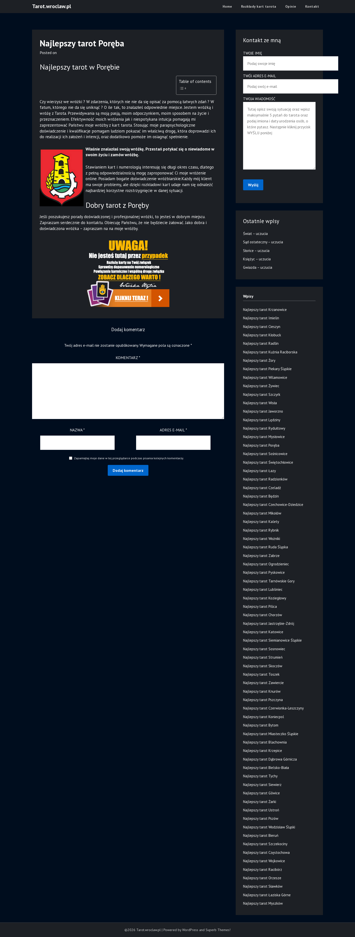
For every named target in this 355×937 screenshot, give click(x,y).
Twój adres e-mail (279, 81)
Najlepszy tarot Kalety (261, 521)
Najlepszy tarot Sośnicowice (265, 453)
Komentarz (128, 357)
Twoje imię (279, 58)
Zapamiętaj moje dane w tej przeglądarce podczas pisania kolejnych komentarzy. (129, 458)
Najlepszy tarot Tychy (260, 776)
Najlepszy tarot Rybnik (261, 530)
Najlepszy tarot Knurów (262, 691)
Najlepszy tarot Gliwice (261, 793)
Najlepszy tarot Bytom (260, 725)
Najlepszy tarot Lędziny (261, 420)
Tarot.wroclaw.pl (51, 6)
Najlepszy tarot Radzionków (265, 479)
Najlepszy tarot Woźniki (261, 538)
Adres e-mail (173, 429)
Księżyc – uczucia (257, 259)
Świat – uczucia (255, 233)
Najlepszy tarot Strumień (263, 657)
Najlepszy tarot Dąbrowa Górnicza (270, 759)
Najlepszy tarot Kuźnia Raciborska (270, 352)
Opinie (290, 6)
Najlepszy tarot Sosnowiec (264, 649)
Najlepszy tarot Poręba (261, 445)
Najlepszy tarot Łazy (259, 470)
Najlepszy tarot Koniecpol (263, 716)
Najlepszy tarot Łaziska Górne (267, 895)
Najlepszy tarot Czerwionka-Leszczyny (273, 708)
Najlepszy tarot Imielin (261, 318)
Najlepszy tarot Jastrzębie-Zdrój (268, 623)
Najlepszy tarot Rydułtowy (264, 428)
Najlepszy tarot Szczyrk (261, 394)
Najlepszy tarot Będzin (261, 496)
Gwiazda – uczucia (257, 267)
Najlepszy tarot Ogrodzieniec (266, 564)
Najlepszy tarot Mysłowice (264, 436)
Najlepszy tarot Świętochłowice (268, 462)
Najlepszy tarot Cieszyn (261, 326)
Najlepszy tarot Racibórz (262, 869)
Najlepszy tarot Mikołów (262, 513)
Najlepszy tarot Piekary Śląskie (267, 368)
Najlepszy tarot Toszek (261, 674)
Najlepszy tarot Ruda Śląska (265, 547)
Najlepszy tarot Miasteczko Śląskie (270, 733)
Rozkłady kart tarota (258, 6)
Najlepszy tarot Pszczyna (263, 699)
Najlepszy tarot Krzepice (262, 750)
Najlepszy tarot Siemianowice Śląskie (272, 640)
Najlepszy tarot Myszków (263, 903)
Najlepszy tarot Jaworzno (263, 411)
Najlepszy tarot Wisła (260, 403)
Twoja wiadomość (279, 133)
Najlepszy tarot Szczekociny (265, 843)
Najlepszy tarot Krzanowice (265, 309)
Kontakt (312, 6)
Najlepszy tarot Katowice (263, 632)
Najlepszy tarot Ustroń (261, 810)
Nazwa (77, 429)
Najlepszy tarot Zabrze (261, 555)
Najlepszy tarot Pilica (260, 606)
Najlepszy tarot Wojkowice (264, 861)
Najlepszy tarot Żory (259, 360)
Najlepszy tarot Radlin (261, 343)
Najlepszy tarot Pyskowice (264, 572)
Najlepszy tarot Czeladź (262, 487)
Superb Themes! (218, 930)
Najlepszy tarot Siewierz (262, 784)
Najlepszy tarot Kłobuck (262, 335)
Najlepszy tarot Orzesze (262, 878)
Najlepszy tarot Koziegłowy (264, 598)
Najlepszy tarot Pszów (260, 818)
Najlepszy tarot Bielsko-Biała (266, 767)
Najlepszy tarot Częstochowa (266, 852)
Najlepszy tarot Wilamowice (265, 377)
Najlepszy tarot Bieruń (260, 835)
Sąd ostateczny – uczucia (263, 242)
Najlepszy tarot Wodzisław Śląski (269, 827)
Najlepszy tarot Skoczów (262, 666)
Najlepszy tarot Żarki (259, 801)
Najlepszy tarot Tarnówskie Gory (269, 581)
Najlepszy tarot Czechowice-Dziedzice (273, 504)
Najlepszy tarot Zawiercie (263, 682)
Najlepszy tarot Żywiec (261, 385)
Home (227, 6)
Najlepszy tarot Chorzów (262, 614)
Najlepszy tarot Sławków (263, 886)
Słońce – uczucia (256, 250)
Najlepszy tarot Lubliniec (263, 589)
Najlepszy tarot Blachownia (265, 742)
